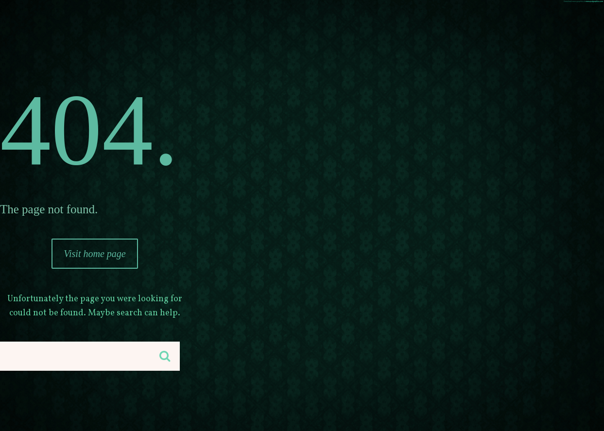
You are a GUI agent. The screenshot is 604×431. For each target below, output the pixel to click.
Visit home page (94, 253)
